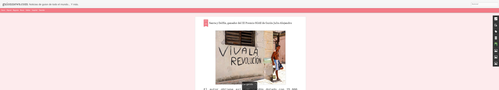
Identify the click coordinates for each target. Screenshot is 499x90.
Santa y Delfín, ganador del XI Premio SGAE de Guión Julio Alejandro (250, 23)
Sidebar (28, 10)
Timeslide (42, 10)
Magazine (16, 10)
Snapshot (34, 10)
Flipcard (9, 10)
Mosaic (22, 10)
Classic (3, 10)
